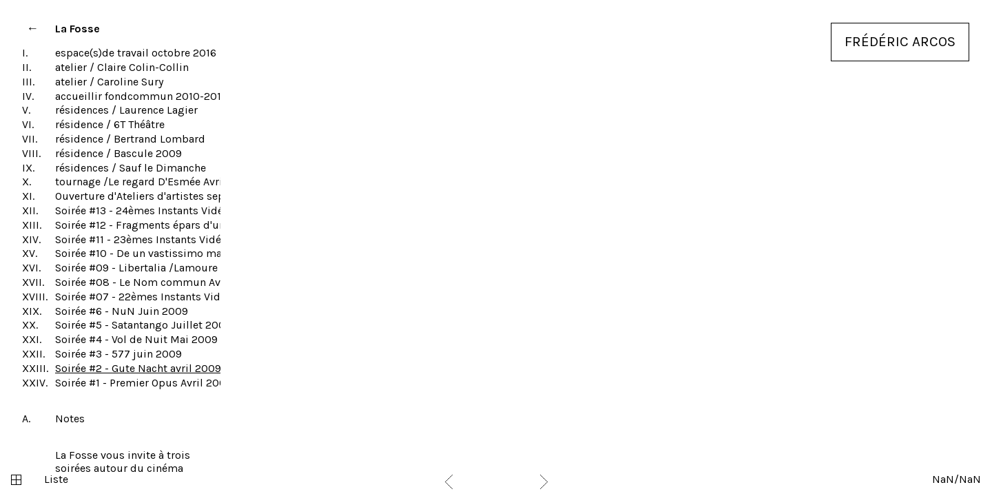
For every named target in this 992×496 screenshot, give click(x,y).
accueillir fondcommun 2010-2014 (141, 96)
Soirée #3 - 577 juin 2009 (118, 353)
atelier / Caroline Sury (109, 81)
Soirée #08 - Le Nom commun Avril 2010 (156, 282)
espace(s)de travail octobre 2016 (135, 52)
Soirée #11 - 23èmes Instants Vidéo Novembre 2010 (182, 239)
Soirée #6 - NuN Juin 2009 (121, 311)
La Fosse (77, 28)
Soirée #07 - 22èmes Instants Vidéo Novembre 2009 (185, 296)
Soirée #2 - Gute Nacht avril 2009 (138, 368)
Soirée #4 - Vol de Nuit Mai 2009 (136, 339)
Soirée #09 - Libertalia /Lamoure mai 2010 (161, 267)
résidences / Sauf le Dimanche (130, 167)
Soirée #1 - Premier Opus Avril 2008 (144, 382)
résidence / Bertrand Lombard (130, 138)
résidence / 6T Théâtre (110, 124)
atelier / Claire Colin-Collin (122, 67)
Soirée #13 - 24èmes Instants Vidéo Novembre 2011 (182, 210)
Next (543, 482)
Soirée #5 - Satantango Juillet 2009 (143, 324)
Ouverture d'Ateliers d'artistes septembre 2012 (171, 196)
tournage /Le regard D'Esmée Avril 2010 (154, 181)
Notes (70, 418)
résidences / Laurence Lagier (126, 109)
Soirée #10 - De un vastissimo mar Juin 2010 (166, 253)
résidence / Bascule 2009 (118, 153)
